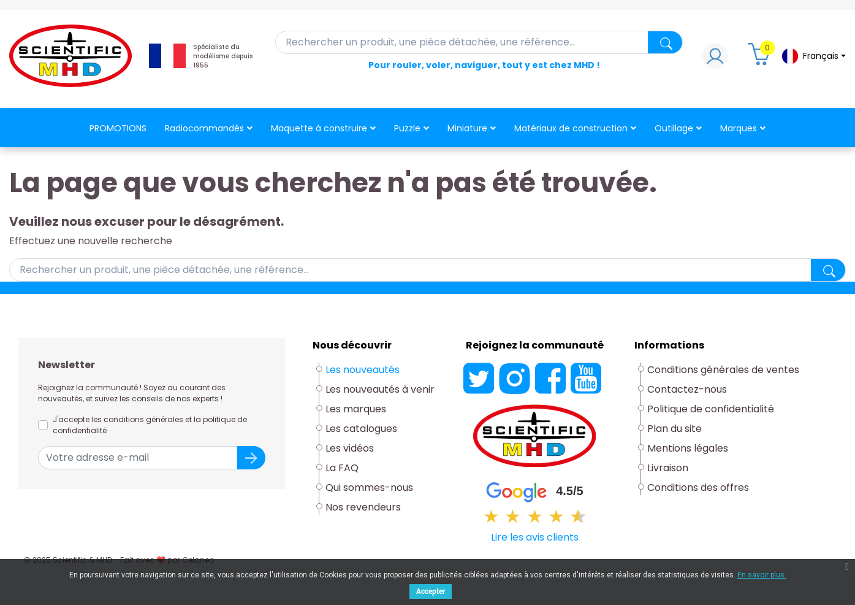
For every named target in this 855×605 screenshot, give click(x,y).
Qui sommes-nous (369, 487)
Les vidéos (349, 448)
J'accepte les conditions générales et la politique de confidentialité (150, 425)
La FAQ (342, 468)
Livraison (667, 468)
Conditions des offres (698, 487)
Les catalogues (361, 429)
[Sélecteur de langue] (813, 56)
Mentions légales (687, 448)
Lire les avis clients (535, 537)
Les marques (355, 409)
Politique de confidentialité (710, 409)
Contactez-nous (687, 389)
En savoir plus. (761, 575)
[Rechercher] (479, 42)
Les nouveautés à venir (380, 389)
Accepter (430, 591)
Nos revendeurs (363, 507)
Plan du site (674, 429)
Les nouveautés (362, 370)
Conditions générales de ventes (723, 370)
